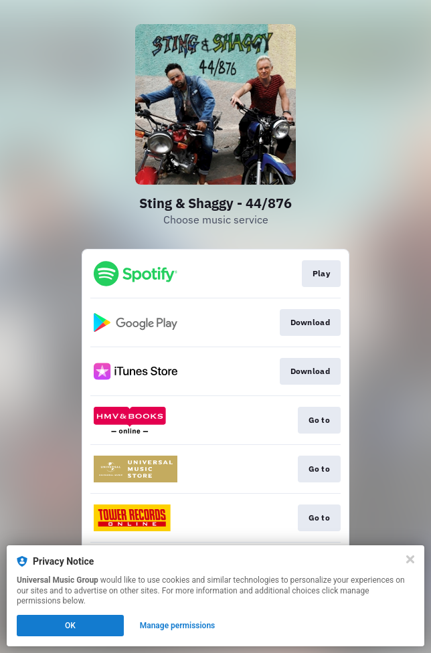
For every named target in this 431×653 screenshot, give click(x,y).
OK (70, 625)
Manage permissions (178, 625)
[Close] (410, 559)
